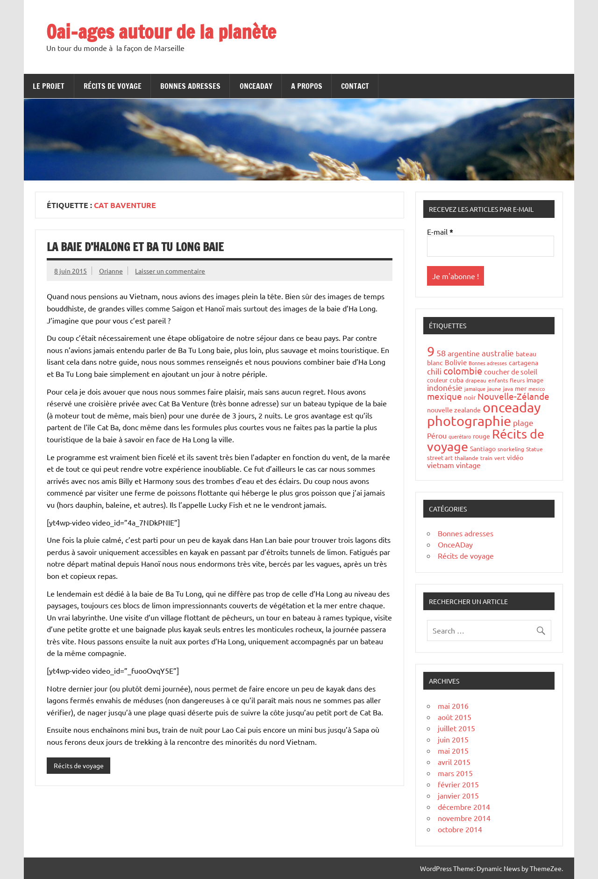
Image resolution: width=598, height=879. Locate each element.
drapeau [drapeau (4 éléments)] (475, 380)
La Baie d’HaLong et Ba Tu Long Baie (135, 247)
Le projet (48, 86)
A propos (306, 86)
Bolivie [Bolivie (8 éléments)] (456, 362)
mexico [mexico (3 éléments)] (536, 388)
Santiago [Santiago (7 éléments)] (483, 448)
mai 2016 (453, 705)
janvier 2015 (458, 795)
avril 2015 (454, 761)
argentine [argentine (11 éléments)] (464, 353)
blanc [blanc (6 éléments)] (435, 362)
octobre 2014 (460, 829)
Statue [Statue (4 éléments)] (534, 449)
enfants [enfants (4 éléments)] (498, 380)
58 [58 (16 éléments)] (441, 353)
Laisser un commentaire (170, 271)
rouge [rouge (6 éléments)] (481, 436)
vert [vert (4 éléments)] (499, 457)
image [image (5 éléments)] (535, 380)
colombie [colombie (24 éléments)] (462, 370)
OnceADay (256, 86)
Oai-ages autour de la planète (161, 31)
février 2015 (458, 784)
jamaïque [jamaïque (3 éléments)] (474, 388)
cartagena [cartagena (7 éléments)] (523, 362)
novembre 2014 (464, 817)
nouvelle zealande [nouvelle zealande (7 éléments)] (454, 409)
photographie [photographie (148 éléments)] (469, 421)
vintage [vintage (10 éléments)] (468, 464)
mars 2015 (455, 773)
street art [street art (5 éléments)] (440, 457)
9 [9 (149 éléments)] (430, 351)
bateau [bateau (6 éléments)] (526, 353)
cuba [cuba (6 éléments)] (456, 379)
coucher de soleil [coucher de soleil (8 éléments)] (510, 371)
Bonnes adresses (190, 86)
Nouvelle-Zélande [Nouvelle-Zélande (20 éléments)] (513, 396)
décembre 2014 (464, 806)
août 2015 (454, 716)
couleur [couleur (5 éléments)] (437, 380)
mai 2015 (453, 750)
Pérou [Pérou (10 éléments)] (437, 435)
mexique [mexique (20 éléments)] (444, 396)
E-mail (440, 232)
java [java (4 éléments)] (508, 388)
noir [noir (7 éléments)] (470, 397)
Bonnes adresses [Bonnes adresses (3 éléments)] (488, 363)
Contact (355, 86)
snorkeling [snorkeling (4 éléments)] (511, 449)
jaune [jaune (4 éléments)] (494, 388)
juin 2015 (453, 739)
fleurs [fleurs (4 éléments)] (517, 380)
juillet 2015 (456, 728)
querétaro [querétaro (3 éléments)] (459, 436)
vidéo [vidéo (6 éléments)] (515, 457)
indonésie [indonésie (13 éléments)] (445, 387)
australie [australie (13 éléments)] (498, 353)
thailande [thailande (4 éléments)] (466, 457)
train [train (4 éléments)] (486, 457)
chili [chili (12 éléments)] (434, 371)
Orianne (111, 271)
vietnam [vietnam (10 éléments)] (440, 464)
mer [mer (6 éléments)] (521, 388)
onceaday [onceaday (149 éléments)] (512, 407)
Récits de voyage (113, 86)
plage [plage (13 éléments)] (523, 422)
